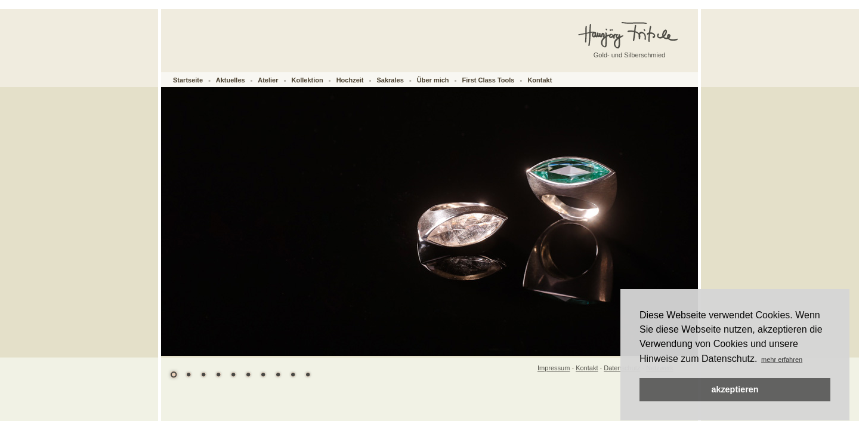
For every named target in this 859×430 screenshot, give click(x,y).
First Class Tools (488, 80)
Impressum (553, 367)
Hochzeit (350, 80)
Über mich (433, 80)
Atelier (268, 80)
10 (307, 374)
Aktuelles (230, 80)
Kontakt (539, 80)
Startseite (188, 80)
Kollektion (307, 80)
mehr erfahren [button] (781, 359)
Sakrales (390, 80)
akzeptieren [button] (734, 389)
